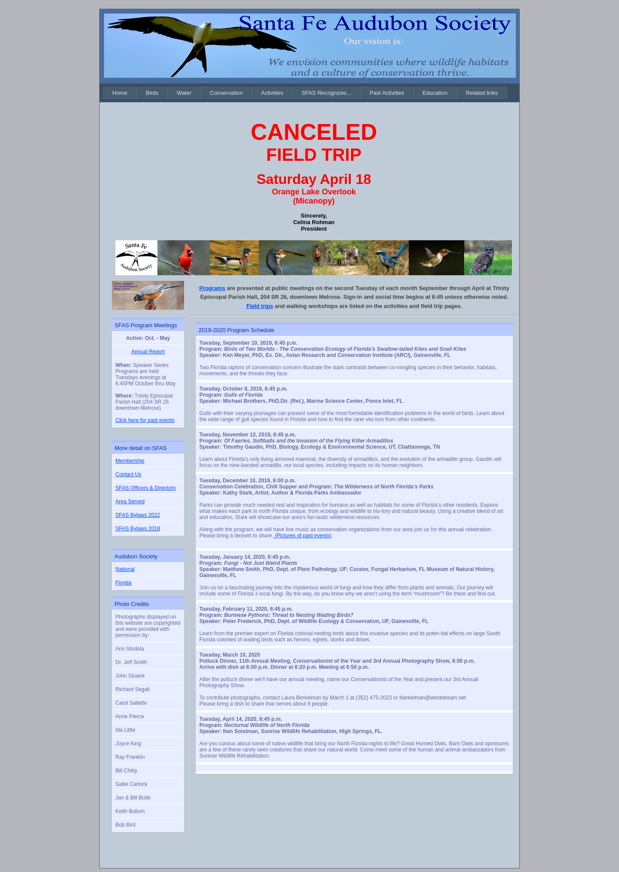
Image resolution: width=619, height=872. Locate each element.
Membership (129, 461)
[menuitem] (119, 93)
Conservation (226, 93)
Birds (152, 93)
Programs (212, 288)
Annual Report (148, 352)
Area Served (130, 501)
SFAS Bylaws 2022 (137, 515)
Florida (123, 583)
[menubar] (305, 93)
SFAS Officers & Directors (145, 488)
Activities (272, 93)
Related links (482, 93)
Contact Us (128, 474)
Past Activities (387, 93)
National (125, 569)
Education (435, 93)
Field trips (260, 306)
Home (119, 93)
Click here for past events (144, 420)
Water (184, 93)
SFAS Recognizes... (326, 93)
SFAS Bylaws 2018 (137, 529)
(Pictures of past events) (302, 536)
